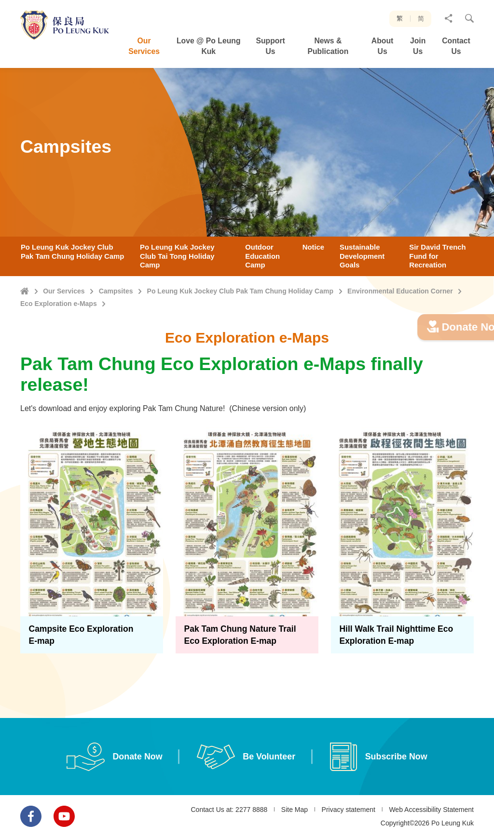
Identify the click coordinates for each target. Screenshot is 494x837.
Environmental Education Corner (400, 291)
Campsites (116, 291)
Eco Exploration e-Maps (58, 303)
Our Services (63, 291)
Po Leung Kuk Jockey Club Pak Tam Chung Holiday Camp (240, 291)
